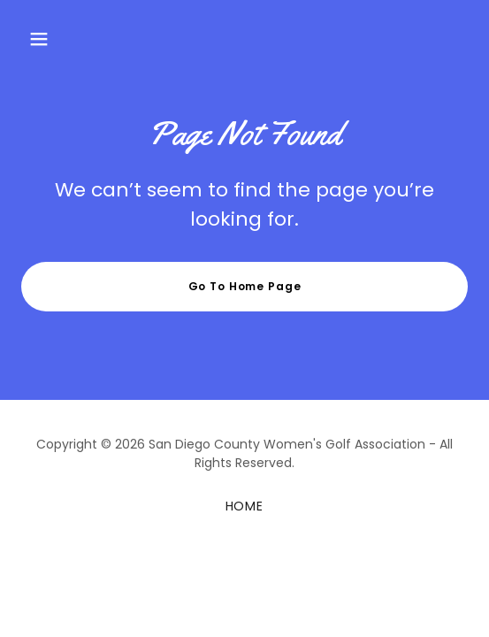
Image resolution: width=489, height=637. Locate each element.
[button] (39, 39)
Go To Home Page (245, 286)
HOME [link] (244, 506)
